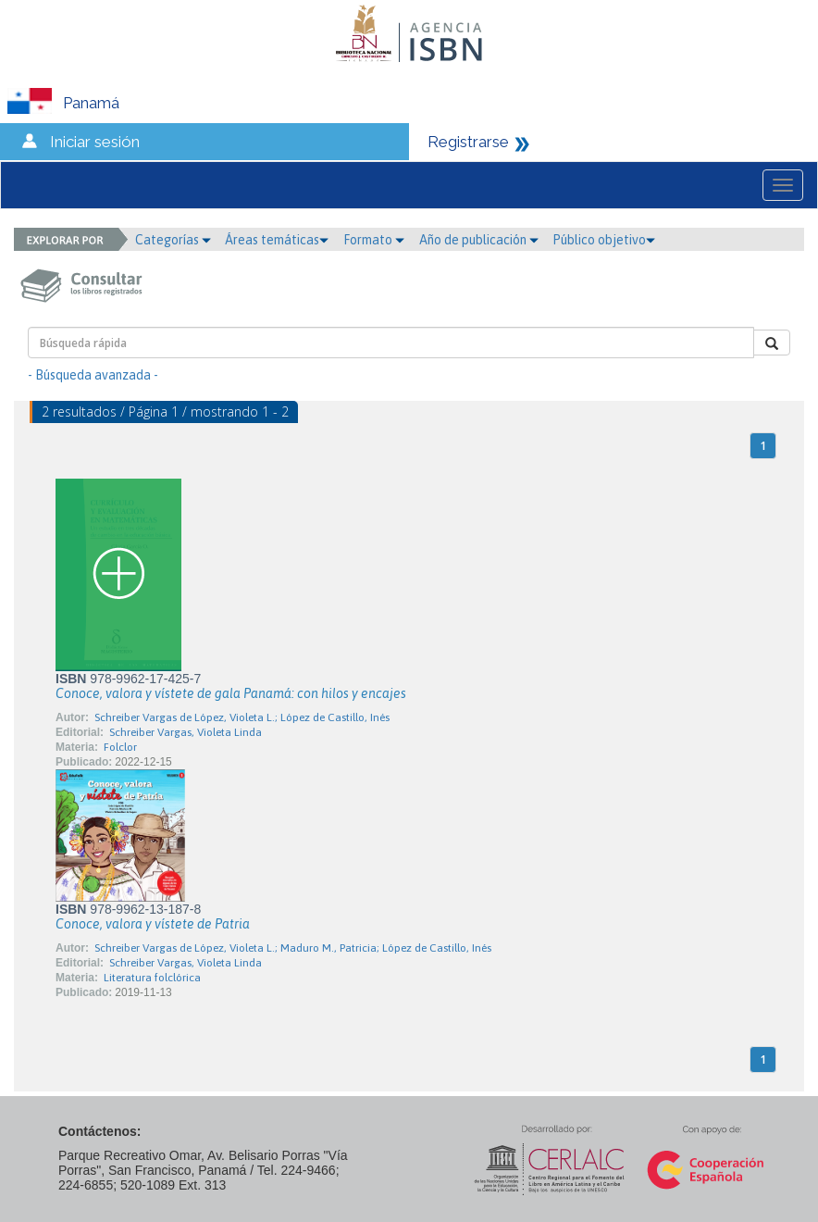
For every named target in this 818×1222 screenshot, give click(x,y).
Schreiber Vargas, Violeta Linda (185, 732)
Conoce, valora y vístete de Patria (153, 923)
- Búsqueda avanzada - (93, 375)
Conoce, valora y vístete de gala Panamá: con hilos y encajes (231, 693)
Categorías (173, 239)
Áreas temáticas (276, 239)
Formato (373, 239)
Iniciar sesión (95, 141)
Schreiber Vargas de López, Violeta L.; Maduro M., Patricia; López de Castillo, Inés (292, 947)
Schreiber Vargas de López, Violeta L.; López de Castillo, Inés (242, 717)
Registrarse (468, 141)
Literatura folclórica (152, 977)
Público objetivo (603, 239)
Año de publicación (479, 239)
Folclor (120, 747)
